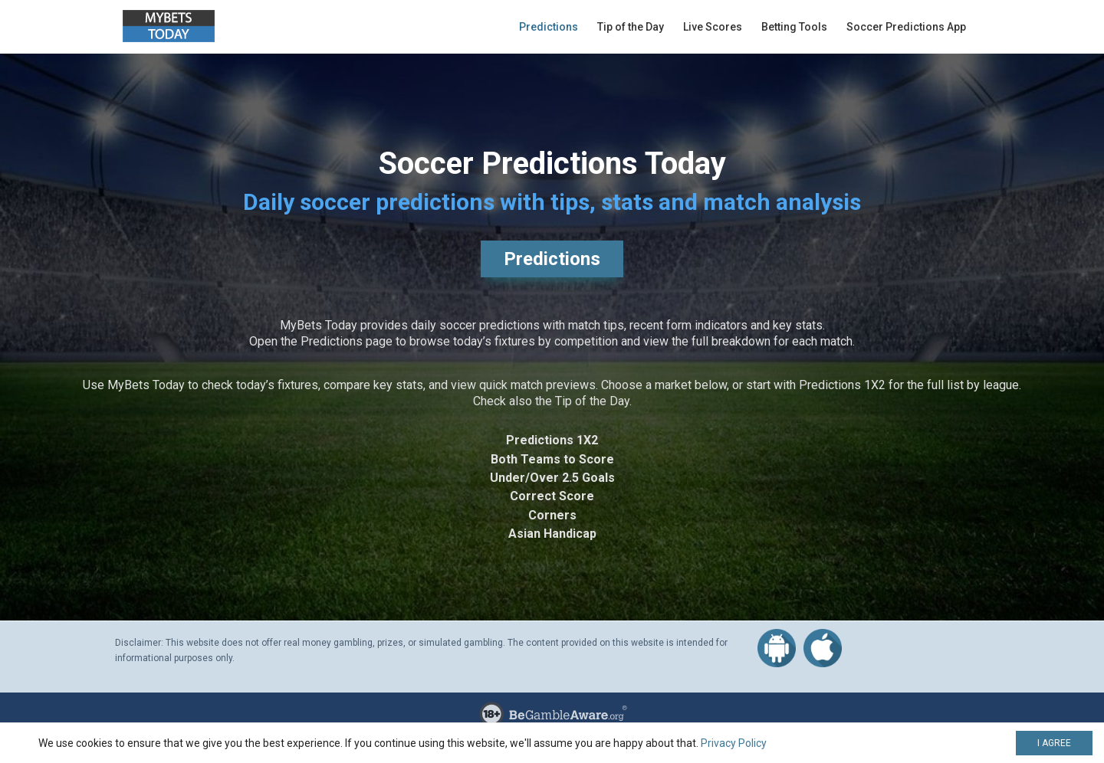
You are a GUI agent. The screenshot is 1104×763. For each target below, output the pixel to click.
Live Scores (712, 27)
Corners (552, 515)
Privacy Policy (734, 743)
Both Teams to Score (552, 459)
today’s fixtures (277, 385)
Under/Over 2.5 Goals (552, 477)
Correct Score (552, 496)
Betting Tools (794, 27)
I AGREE (1054, 743)
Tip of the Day (630, 27)
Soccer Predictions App (906, 27)
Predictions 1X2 (552, 440)
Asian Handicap (552, 533)
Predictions (548, 27)
